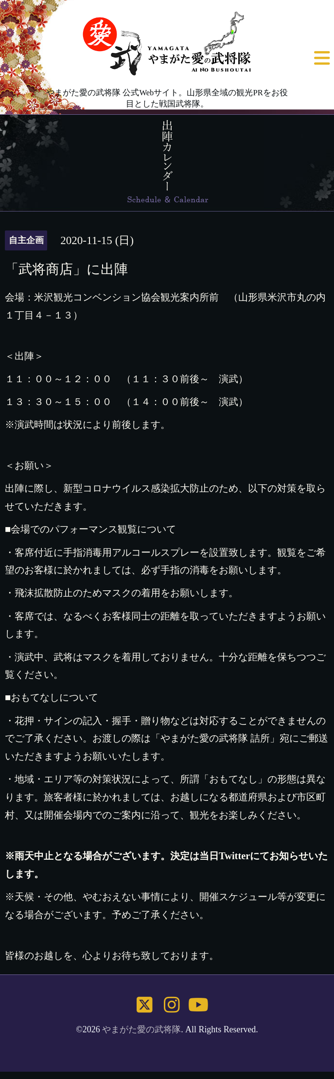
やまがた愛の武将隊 (141, 1029)
